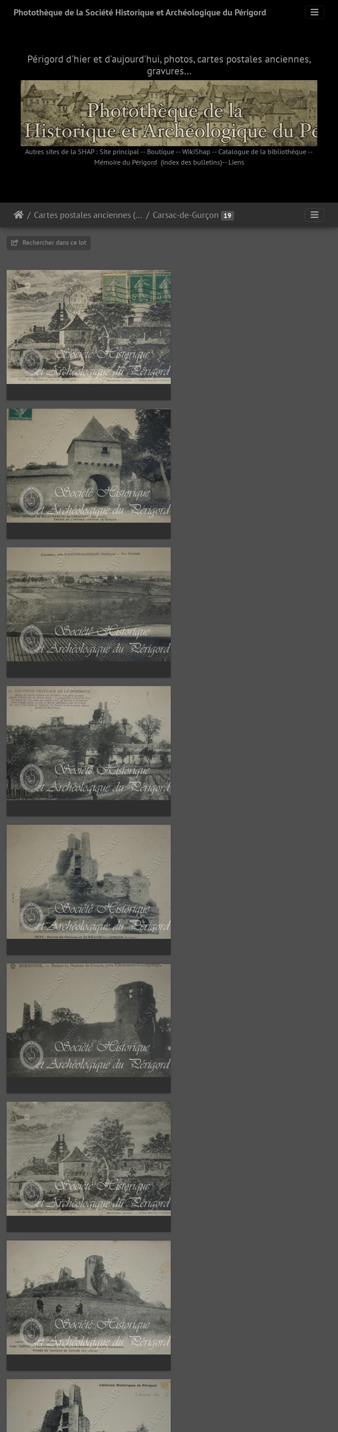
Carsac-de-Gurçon (186, 215)
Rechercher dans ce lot (48, 242)
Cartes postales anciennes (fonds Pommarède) (88, 215)
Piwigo (189, 1413)
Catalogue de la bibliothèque (262, 151)
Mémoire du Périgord (125, 162)
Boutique (160, 151)
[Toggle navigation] (314, 12)
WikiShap (196, 151)
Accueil (19, 214)
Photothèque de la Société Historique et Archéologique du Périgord (140, 12)
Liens (236, 162)
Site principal (119, 151)
